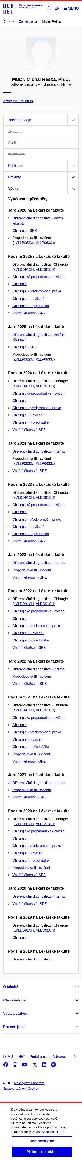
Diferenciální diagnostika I (32, 959)
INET (21, 1056)
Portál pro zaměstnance (48, 1056)
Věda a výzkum (15, 1013)
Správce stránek (14, 1088)
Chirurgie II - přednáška (30, 306)
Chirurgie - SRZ (24, 230)
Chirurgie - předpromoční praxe (36, 291)
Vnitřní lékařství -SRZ (29, 313)
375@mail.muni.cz (18, 101)
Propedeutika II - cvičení (31, 754)
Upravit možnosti (50, 1138)
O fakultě (10, 987)
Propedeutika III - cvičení (31, 570)
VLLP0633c (45, 243)
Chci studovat (14, 1000)
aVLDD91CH (24, 269)
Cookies (33, 1088)
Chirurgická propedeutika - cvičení (38, 277)
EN (57, 8)
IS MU (8, 1056)
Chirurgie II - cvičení (28, 299)
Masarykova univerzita (29, 1083)
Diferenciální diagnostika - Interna (38, 451)
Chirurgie (19, 284)
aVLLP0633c (24, 243)
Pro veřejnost (14, 1027)
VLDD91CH (45, 269)
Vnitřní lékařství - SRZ (29, 471)
